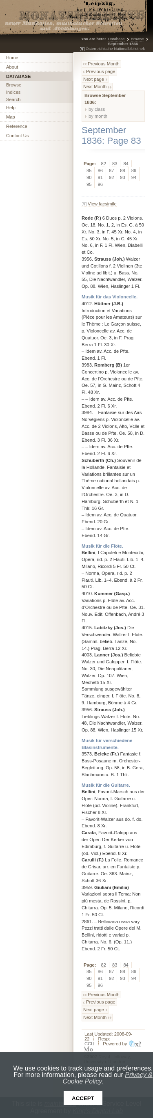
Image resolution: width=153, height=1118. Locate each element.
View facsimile (102, 203)
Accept (83, 1098)
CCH (89, 1043)
